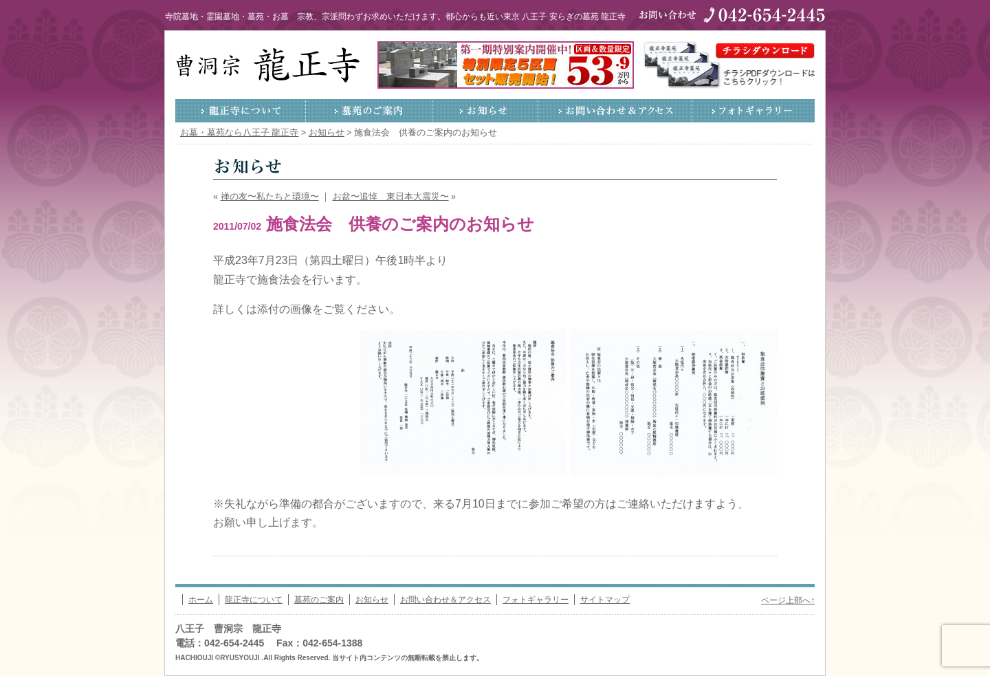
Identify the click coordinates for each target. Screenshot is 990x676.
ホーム (200, 599)
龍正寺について (240, 110)
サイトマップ (605, 599)
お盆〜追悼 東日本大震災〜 (391, 196)
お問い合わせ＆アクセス (615, 110)
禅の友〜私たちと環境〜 (270, 196)
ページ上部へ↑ (788, 600)
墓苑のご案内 (369, 110)
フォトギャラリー (753, 110)
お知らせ (485, 110)
